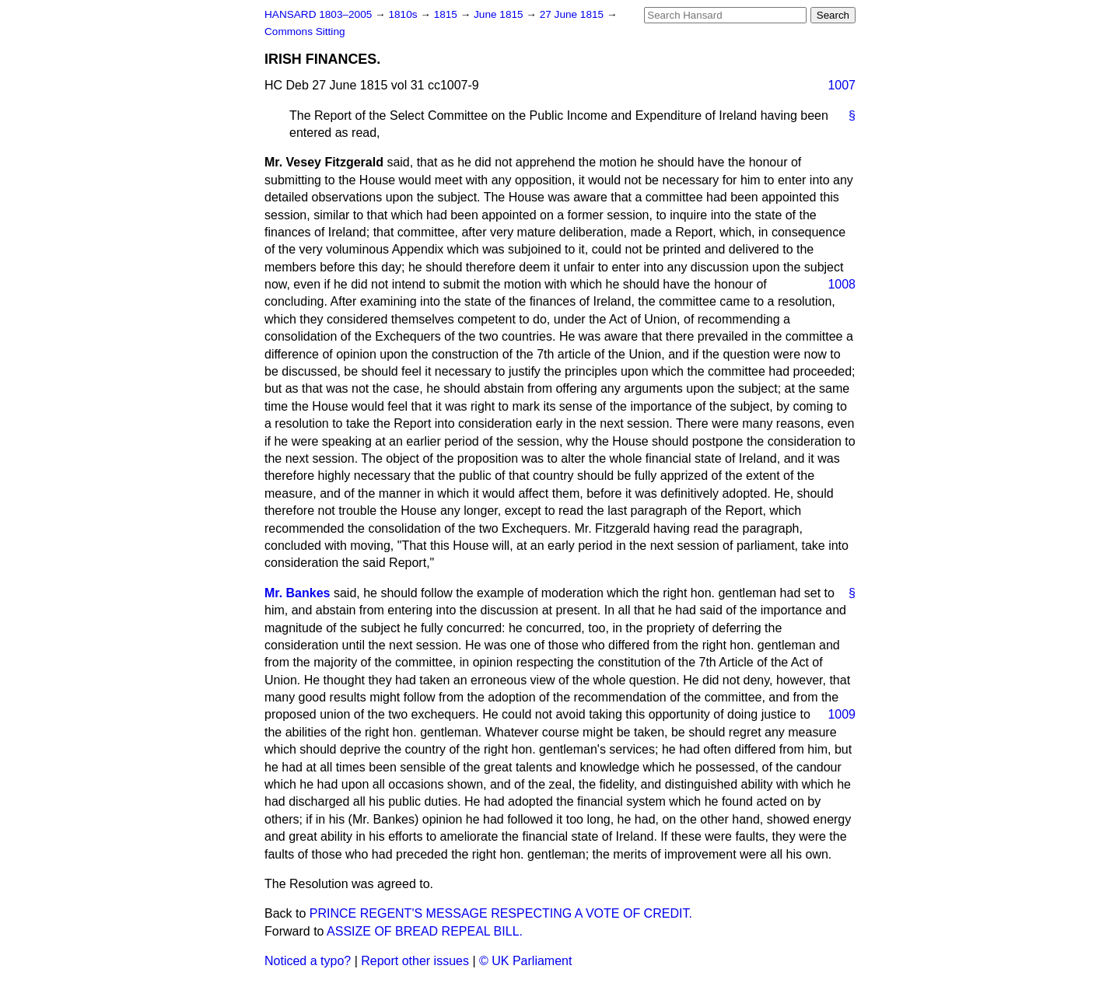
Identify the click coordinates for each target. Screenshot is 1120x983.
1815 (447, 14)
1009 (842, 714)
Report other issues (415, 960)
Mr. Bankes (297, 593)
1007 (842, 85)
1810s (404, 14)
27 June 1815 (573, 14)
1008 (842, 284)
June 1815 (500, 14)
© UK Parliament (525, 960)
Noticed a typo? (307, 960)
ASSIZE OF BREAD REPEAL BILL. (425, 931)
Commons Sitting (304, 31)
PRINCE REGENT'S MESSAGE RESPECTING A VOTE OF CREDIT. (501, 913)
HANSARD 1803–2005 (318, 14)
